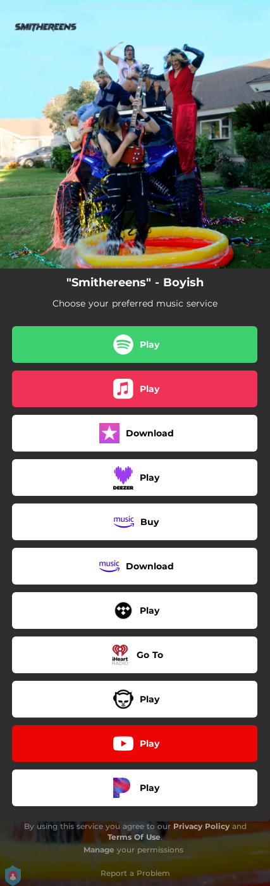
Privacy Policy (201, 826)
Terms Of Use (134, 837)
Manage (98, 849)
